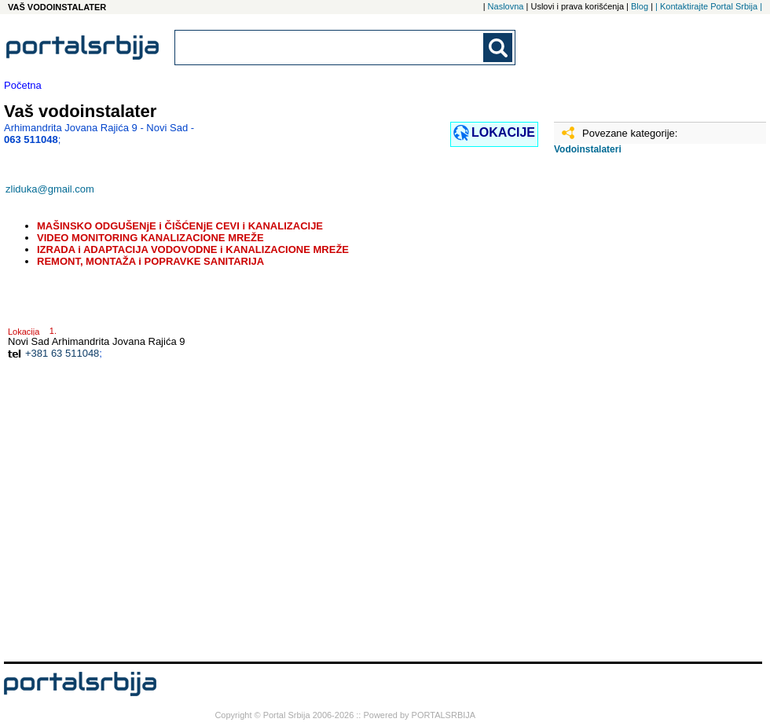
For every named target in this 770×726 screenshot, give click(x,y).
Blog (639, 6)
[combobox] (330, 47)
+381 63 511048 (62, 353)
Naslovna (506, 6)
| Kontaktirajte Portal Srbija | (708, 6)
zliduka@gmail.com (50, 189)
